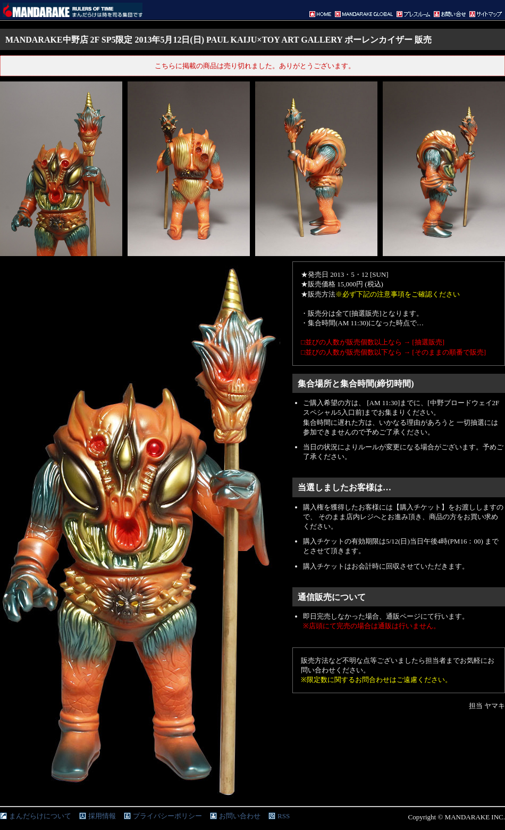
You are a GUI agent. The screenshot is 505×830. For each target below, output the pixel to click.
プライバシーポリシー (167, 816)
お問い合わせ (239, 816)
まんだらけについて (40, 816)
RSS (283, 816)
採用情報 (102, 816)
